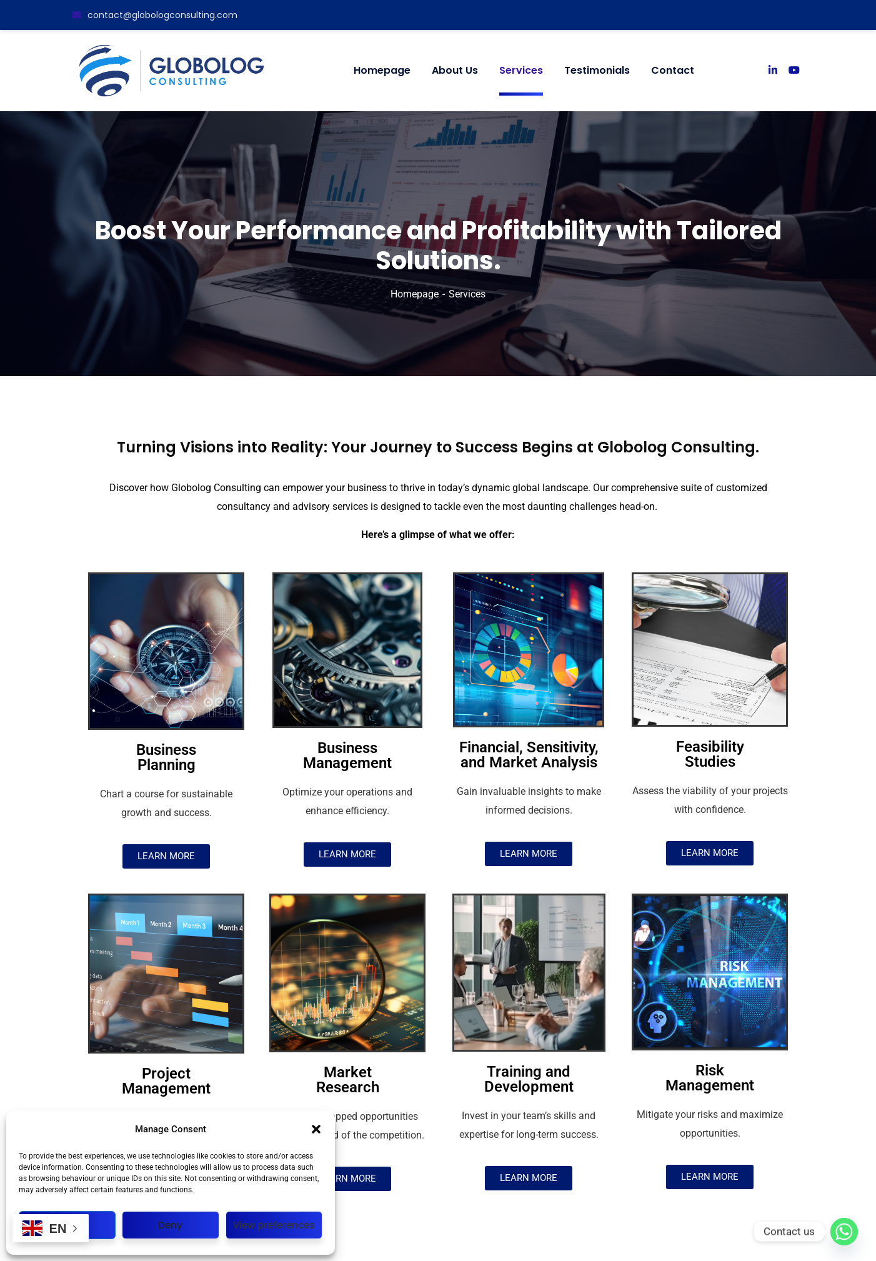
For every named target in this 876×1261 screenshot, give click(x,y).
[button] (316, 1129)
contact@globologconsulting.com (154, 15)
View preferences (274, 1225)
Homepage (415, 294)
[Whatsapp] (844, 1231)
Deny (170, 1225)
